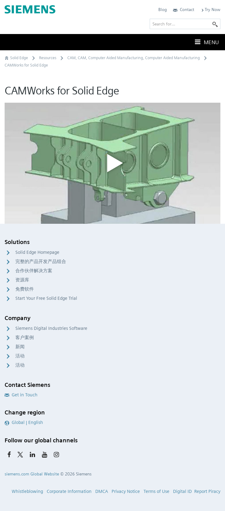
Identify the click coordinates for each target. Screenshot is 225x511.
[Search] (215, 24)
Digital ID (182, 491)
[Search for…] (185, 24)
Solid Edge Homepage (37, 252)
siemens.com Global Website (32, 473)
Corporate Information (69, 491)
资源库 (22, 280)
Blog (162, 9)
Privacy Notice (126, 491)
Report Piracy (207, 491)
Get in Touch (21, 395)
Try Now (210, 9)
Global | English (24, 422)
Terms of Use (156, 491)
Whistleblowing (27, 491)
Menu (206, 42)
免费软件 (24, 289)
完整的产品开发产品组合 (40, 261)
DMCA (101, 491)
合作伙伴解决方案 (33, 270)
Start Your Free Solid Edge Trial (46, 298)
